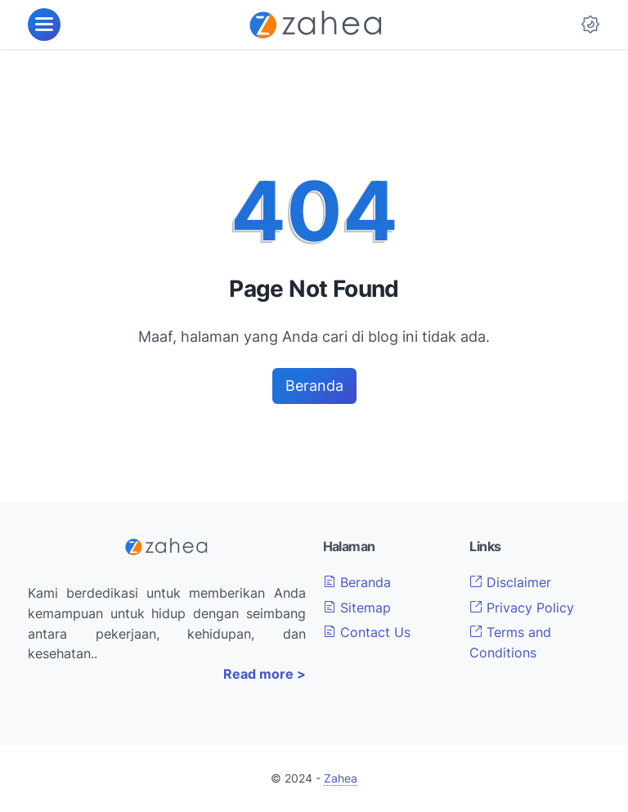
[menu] (44, 24)
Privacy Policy (521, 607)
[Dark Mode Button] (590, 24)
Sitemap (357, 607)
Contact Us (366, 632)
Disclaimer (510, 582)
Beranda (314, 385)
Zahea (340, 778)
